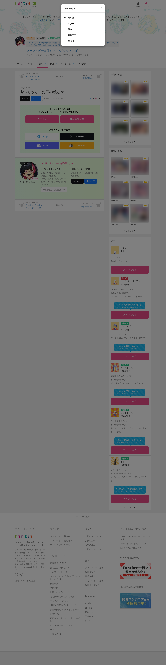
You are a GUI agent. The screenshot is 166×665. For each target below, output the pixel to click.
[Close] (102, 7)
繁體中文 (72, 35)
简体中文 (72, 29)
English (71, 23)
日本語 (71, 17)
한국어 (71, 41)
